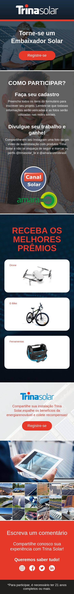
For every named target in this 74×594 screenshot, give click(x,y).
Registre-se (36, 55)
